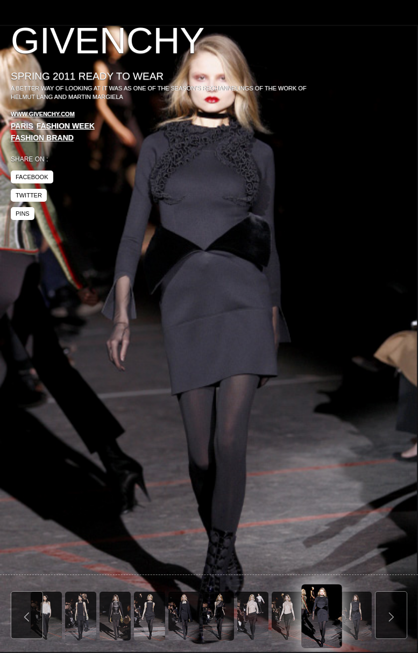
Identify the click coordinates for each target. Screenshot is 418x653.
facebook (32, 177)
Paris (22, 126)
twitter (29, 195)
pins (23, 213)
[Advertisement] (316, 102)
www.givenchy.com (43, 114)
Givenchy (107, 40)
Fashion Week (66, 126)
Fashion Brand (42, 137)
